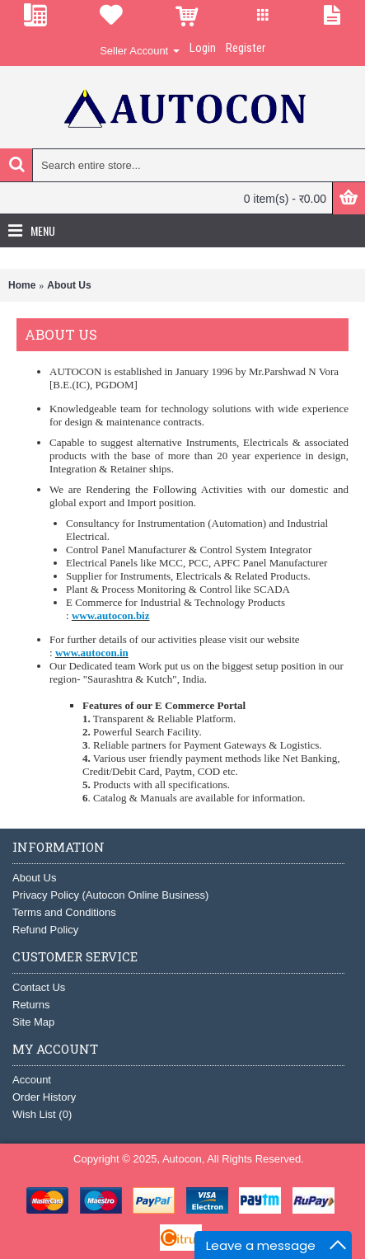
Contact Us (38, 987)
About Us (69, 285)
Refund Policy (45, 929)
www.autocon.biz (111, 615)
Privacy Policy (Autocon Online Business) (110, 895)
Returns (31, 1004)
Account (31, 1079)
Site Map (33, 1022)
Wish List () (42, 1114)
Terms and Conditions (64, 912)
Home (21, 285)
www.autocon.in (92, 652)
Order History (44, 1097)
